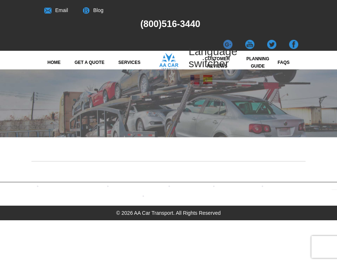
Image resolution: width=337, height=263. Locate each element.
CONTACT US (176, 196)
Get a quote (90, 62)
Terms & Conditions (301, 186)
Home (54, 62)
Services (129, 62)
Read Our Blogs (204, 186)
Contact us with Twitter (151, 186)
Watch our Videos (250, 186)
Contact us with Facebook (85, 186)
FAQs (284, 62)
